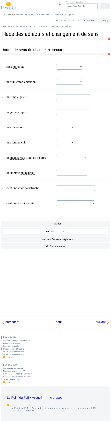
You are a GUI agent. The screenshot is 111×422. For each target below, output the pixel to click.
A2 (69, 20)
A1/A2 (63, 20)
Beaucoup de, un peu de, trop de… (17, 377)
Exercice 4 (67, 26)
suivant (101, 322)
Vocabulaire (58, 14)
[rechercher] (81, 6)
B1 (74, 20)
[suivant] (104, 20)
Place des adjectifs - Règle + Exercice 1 (19, 26)
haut (59, 322)
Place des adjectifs (11, 346)
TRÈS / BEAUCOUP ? (12, 379)
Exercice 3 (55, 26)
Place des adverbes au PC (14, 371)
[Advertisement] (55, 285)
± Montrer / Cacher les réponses (55, 239)
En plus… (10, 357)
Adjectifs (70, 14)
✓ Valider (55, 223)
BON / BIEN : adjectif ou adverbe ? (17, 374)
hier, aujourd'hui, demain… (14, 368)
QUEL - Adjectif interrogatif (14, 354)
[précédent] (90, 20)
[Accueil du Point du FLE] (6, 14)
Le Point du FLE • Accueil (24, 397)
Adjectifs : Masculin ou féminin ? (16, 341)
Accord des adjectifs (11, 343)
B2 (79, 20)
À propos (56, 397)
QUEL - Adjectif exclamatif (14, 352)
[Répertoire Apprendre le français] (22, 14)
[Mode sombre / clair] (60, 4)
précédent (12, 322)
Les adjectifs (9, 337)
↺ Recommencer (55, 246)
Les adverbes (10, 365)
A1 (57, 20)
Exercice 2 (43, 26)
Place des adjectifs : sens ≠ (14, 349)
